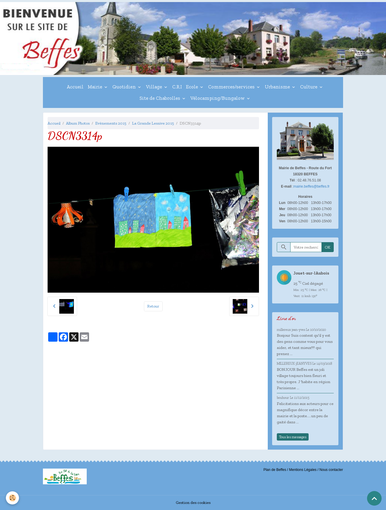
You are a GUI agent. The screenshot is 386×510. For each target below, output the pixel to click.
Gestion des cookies (193, 502)
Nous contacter (331, 470)
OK (327, 247)
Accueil (75, 87)
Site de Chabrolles (160, 98)
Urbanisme (278, 87)
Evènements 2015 (110, 123)
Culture (309, 87)
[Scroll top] (374, 498)
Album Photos (78, 123)
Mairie (95, 87)
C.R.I (177, 87)
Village (154, 87)
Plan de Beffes (274, 470)
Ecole (192, 87)
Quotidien (124, 87)
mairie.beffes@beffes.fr (311, 186)
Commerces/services (232, 87)
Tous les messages (292, 437)
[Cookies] (12, 497)
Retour (153, 306)
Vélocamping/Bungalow (218, 98)
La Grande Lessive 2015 (153, 123)
